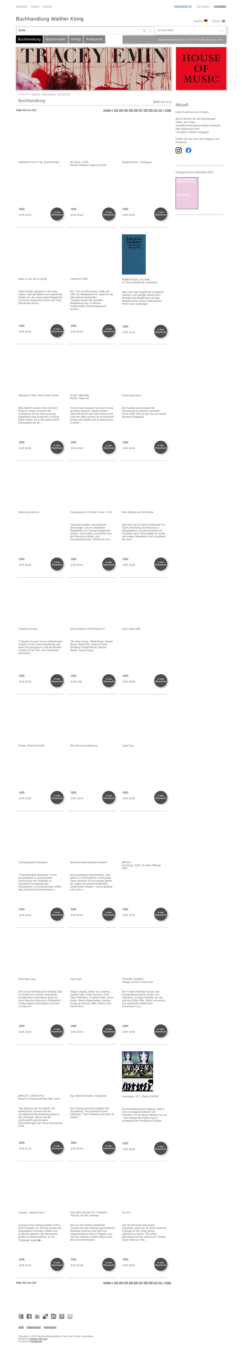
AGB (21, 1327)
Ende (168, 110)
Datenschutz (34, 1327)
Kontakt (47, 6)
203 (121, 110)
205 (131, 110)
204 (126, 110)
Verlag (76, 39)
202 (116, 110)
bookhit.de (36, 1341)
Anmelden (220, 6)
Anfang (107, 110)
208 (146, 110)
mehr (22, 208)
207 (140, 110)
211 (160, 110)
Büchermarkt (56, 39)
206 (136, 110)
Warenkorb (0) (183, 6)
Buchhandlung (29, 39)
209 (150, 110)
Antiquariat (94, 39)
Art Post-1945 (63, 94)
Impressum (50, 1327)
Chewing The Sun (38, 1338)
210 (155, 110)
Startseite (22, 6)
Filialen (35, 6)
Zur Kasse (203, 6)
